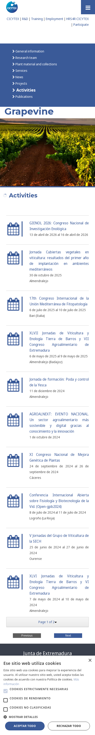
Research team (26, 57)
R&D (25, 19)
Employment (54, 19)
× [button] (90, 660)
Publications (24, 96)
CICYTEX (13, 19)
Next (68, 635)
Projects (21, 83)
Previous (26, 635)
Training (37, 19)
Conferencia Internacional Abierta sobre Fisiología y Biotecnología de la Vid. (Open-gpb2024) (59, 501)
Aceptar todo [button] (25, 726)
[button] (5, 691)
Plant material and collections (36, 64)
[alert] (47, 695)
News (19, 77)
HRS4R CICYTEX (77, 19)
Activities (25, 90)
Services (21, 70)
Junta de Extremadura (47, 653)
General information (29, 51)
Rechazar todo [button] (69, 726)
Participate (81, 24)
